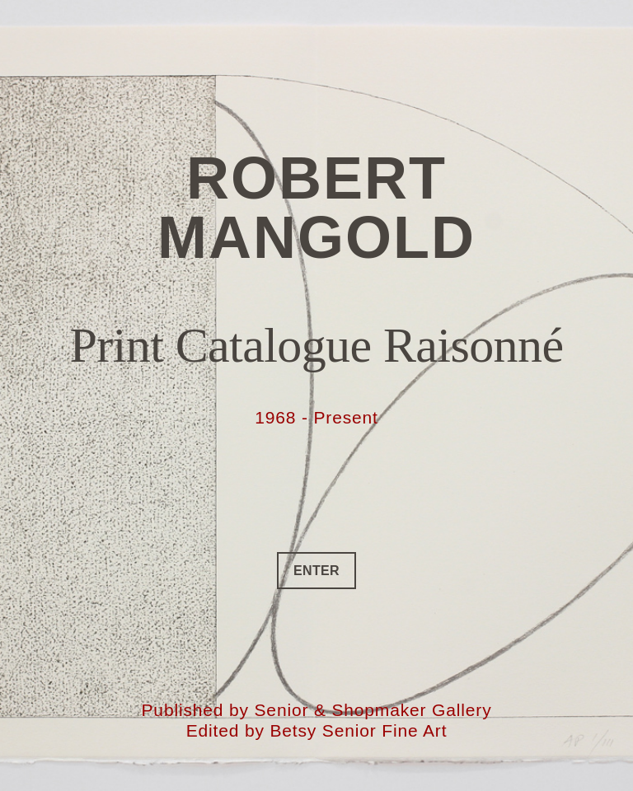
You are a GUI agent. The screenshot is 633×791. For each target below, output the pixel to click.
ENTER (316, 571)
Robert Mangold (316, 207)
